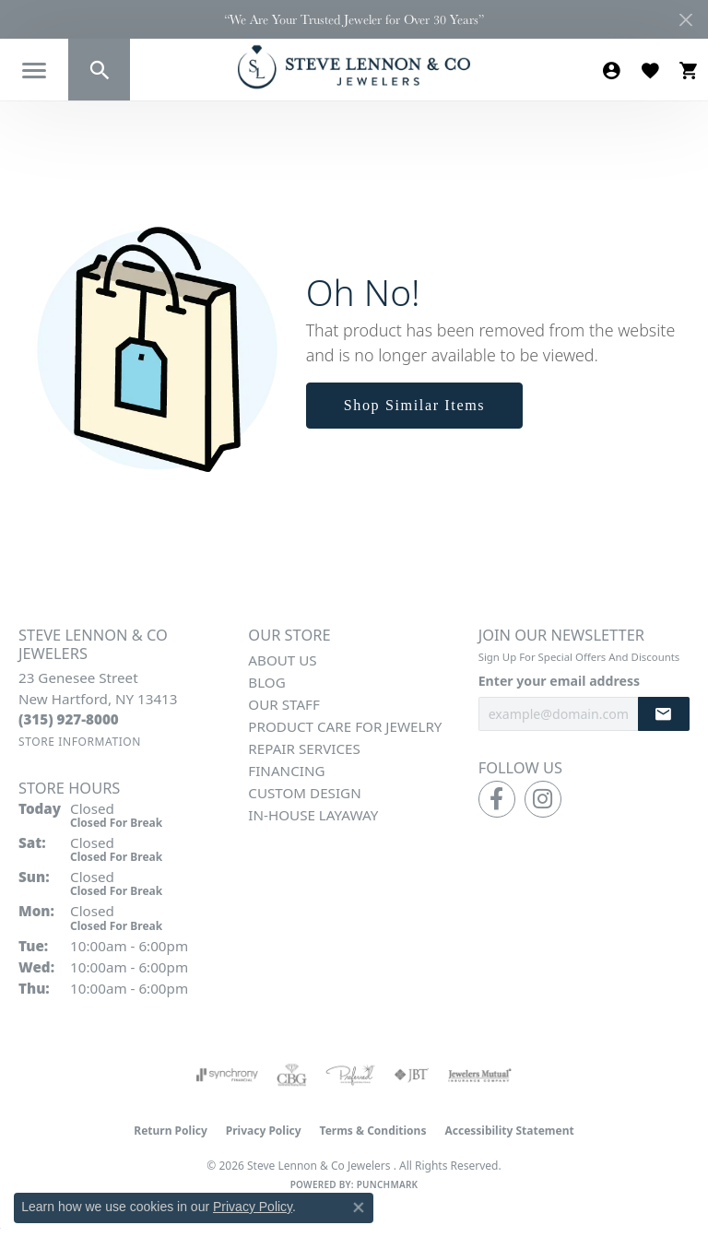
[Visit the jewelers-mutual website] (480, 1075)
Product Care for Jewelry (345, 726)
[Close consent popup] (358, 1207)
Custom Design (304, 792)
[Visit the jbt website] (411, 1075)
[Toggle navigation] (34, 70)
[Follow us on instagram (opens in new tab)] (543, 799)
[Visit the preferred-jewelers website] (350, 1075)
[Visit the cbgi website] (292, 1075)
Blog (266, 682)
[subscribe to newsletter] (664, 714)
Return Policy (170, 1130)
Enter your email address (559, 680)
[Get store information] (79, 741)
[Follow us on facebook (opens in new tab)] (496, 799)
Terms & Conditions (373, 1130)
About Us (282, 660)
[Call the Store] (68, 719)
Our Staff (284, 704)
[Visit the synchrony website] (226, 1075)
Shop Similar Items (415, 405)
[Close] (685, 19)
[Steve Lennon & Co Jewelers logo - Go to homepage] (354, 67)
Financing (286, 770)
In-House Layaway (313, 815)
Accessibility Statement (508, 1130)
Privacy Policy (263, 1130)
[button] (99, 69)
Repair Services (304, 748)
